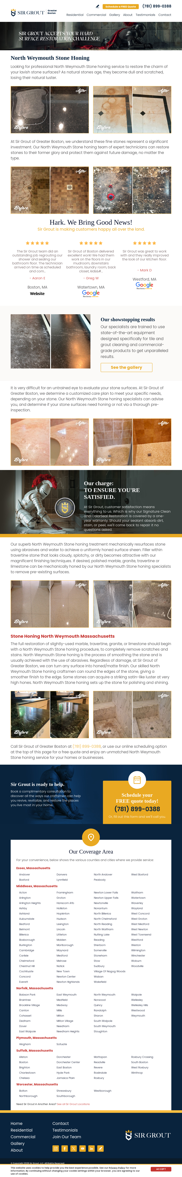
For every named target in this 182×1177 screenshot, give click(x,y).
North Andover (103, 874)
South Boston (139, 1062)
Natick (60, 966)
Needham (63, 1026)
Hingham (25, 1044)
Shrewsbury (64, 1091)
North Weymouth (104, 994)
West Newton (139, 929)
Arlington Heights (30, 903)
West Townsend (141, 934)
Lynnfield (62, 880)
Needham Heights (68, 1031)
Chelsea (24, 1078)
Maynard (62, 950)
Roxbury (99, 1078)
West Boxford (139, 874)
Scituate (62, 1044)
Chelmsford (26, 961)
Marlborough (65, 945)
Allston (23, 1057)
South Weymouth (105, 1026)
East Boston (64, 1067)
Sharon (98, 1015)
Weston (136, 945)
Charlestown (27, 1072)
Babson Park (27, 994)
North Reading (103, 924)
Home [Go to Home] (16, 1123)
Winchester (138, 955)
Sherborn (100, 945)
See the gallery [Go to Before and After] (126, 367)
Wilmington (138, 950)
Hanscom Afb (65, 903)
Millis (59, 1010)
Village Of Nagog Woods (109, 971)
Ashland (24, 913)
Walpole (136, 994)
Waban (98, 976)
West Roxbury (139, 1067)
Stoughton (100, 1031)
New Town (63, 971)
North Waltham (103, 929)
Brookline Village (29, 1005)
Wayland (137, 908)
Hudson (61, 919)
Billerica (24, 934)
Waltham (137, 892)
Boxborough (27, 940)
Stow (97, 961)
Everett (23, 982)
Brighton (24, 1067)
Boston (23, 1062)
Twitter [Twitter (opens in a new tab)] (73, 1148)
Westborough (102, 1091)
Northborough (28, 1096)
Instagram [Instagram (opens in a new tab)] (55, 1148)
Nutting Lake (101, 934)
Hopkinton (63, 913)
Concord (25, 976)
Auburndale (26, 919)
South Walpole (103, 1021)
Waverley (137, 903)
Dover (23, 1026)
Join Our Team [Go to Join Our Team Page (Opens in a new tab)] (66, 1137)
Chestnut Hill (27, 966)
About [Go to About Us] (128, 15)
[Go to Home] (36, 12)
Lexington (63, 924)
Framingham (65, 892)
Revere (98, 1067)
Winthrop (137, 1072)
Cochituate (26, 971)
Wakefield (100, 982)
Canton (24, 1010)
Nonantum (100, 908)
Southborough (66, 1096)
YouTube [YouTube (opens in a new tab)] (82, 1148)
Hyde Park (63, 1072)
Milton (60, 1015)
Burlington (25, 945)
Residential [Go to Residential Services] (74, 15)
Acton (23, 892)
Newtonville (101, 903)
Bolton (23, 1091)
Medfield (62, 1000)
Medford (62, 955)
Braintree (25, 1000)
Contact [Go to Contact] (164, 15)
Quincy (98, 1005)
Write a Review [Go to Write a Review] (97, 6)
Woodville (137, 966)
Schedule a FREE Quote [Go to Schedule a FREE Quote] (121, 6)
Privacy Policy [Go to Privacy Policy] (117, 1167)
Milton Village (65, 1021)
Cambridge (26, 950)
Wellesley (137, 1000)
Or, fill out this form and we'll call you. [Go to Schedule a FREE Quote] (137, 816)
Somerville (100, 950)
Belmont (24, 929)
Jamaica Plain (66, 1078)
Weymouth (138, 1015)
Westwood (138, 1010)
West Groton (139, 919)
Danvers (62, 874)
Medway (62, 1005)
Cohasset (25, 1015)
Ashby (23, 908)
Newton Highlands (68, 982)
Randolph (100, 1010)
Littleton (62, 934)
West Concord (140, 913)
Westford (137, 940)
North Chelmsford (105, 919)
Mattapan (100, 1057)
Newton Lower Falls (106, 892)
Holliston (62, 908)
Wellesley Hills (139, 1005)
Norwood (100, 1000)
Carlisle (23, 955)
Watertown (138, 898)
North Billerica (102, 913)
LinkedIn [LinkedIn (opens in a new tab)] (91, 1148)
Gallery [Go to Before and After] (114, 15)
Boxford (24, 880)
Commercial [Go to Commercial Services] (96, 15)
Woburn (136, 961)
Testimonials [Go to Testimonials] (145, 15)
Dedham (24, 1021)
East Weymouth (66, 994)
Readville (99, 1062)
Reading (99, 940)
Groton (61, 898)
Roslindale (100, 1072)
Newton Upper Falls (106, 898)
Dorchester (64, 1057)
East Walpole (27, 1031)
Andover (24, 874)
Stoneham (100, 955)
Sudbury (99, 966)
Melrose (61, 961)
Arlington (25, 898)
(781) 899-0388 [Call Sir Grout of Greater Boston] (156, 6)
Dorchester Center (68, 1062)
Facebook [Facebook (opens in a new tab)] (64, 1148)
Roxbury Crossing (142, 1057)
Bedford (24, 924)
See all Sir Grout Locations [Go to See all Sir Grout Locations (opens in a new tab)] (73, 1104)
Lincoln (61, 929)
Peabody (100, 880)
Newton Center (66, 976)
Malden (61, 940)
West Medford (140, 924)
